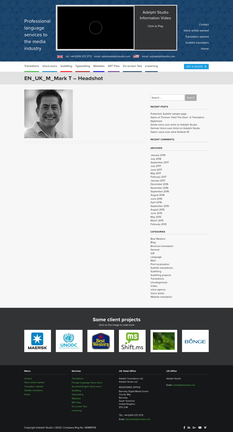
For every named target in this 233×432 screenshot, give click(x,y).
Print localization (159, 264)
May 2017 (155, 173)
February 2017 (158, 177)
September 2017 (159, 162)
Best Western (157, 239)
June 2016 (156, 199)
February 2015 (158, 224)
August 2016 (157, 195)
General (154, 250)
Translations (31, 66)
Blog (153, 242)
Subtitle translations (161, 268)
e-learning (151, 66)
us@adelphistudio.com (162, 56)
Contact (204, 24)
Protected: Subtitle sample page (168, 114)
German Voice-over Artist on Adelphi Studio (175, 128)
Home (205, 49)
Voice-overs (49, 66)
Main (153, 260)
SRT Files (114, 66)
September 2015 (159, 206)
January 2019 (157, 155)
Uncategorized (158, 282)
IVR (152, 253)
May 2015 (155, 217)
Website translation (161, 297)
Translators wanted (197, 36)
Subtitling (66, 66)
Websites (99, 66)
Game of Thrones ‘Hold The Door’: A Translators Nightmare (177, 119)
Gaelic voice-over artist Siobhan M (169, 132)
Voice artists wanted (196, 30)
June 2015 (156, 213)
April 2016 (156, 202)
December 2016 (159, 184)
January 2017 (157, 180)
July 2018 (155, 159)
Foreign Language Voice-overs (87, 382)
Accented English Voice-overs (87, 386)
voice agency (158, 289)
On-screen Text (132, 66)
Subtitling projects (160, 275)
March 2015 (156, 220)
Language (156, 257)
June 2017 (156, 170)
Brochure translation (161, 246)
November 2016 (159, 188)
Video (153, 286)
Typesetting (82, 66)
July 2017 (155, 166)
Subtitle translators (197, 43)
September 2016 (159, 191)
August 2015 (157, 209)
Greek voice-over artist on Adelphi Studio (173, 124)
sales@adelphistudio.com (116, 56)
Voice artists (157, 293)
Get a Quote (196, 66)
